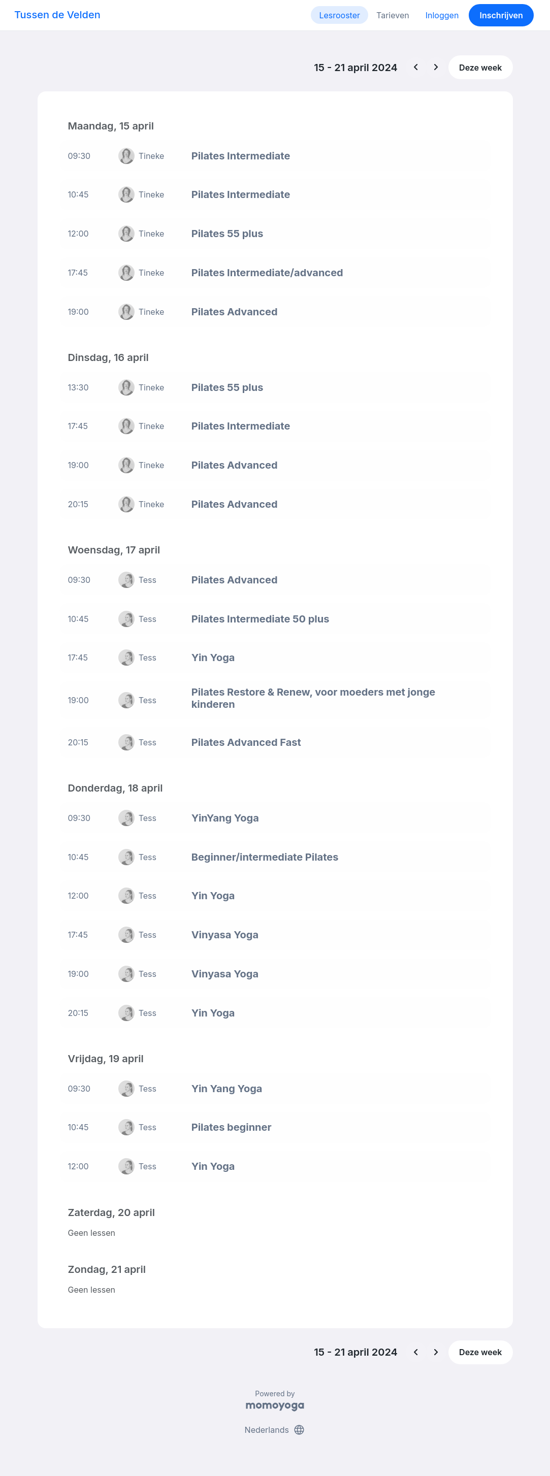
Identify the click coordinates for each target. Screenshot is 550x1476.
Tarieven (392, 15)
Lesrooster (339, 15)
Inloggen (442, 15)
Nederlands (275, 1429)
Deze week (480, 67)
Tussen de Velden (57, 15)
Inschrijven (501, 15)
